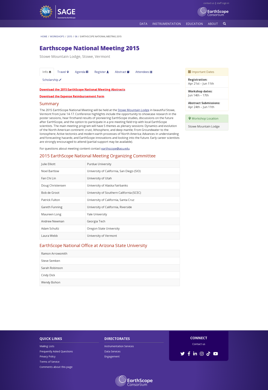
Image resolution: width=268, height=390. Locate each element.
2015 (69, 36)
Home (44, 36)
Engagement (112, 356)
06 (76, 36)
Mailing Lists (47, 346)
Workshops (57, 36)
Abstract (122, 72)
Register (101, 72)
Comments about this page (56, 367)
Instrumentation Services (119, 346)
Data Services (112, 351)
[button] (143, 23)
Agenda (81, 72)
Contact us (198, 344)
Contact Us (208, 3)
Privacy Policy (47, 356)
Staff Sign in (223, 3)
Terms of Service (50, 361)
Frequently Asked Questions (56, 351)
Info (46, 72)
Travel (63, 72)
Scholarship (51, 80)
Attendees (143, 72)
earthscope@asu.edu (115, 149)
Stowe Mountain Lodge (133, 110)
